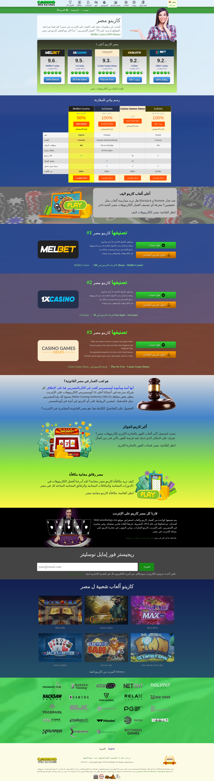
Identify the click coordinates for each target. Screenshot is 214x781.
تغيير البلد (172, 5)
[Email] (87, 567)
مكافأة (79, 5)
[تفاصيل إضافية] (76, 573)
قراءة (81, 129)
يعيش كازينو (116, 5)
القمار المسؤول (103, 758)
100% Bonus (52, 79)
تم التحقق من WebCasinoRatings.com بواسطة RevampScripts (154, 771)
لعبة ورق (143, 5)
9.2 (133, 60)
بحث (95, 758)
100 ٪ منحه (134, 80)
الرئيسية (74, 10)
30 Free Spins (80, 79)
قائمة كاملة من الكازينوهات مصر (107, 88)
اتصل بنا (121, 758)
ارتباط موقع (81, 178)
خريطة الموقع (88, 758)
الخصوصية (113, 758)
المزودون (104, 5)
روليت (134, 5)
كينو (96, 5)
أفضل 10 (70, 5)
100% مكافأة (162, 80)
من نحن (127, 758)
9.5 (78, 60)
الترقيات (88, 5)
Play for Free (107, 79)
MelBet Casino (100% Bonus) (106, 34)
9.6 (51, 60)
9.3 (106, 60)
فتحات (126, 5)
